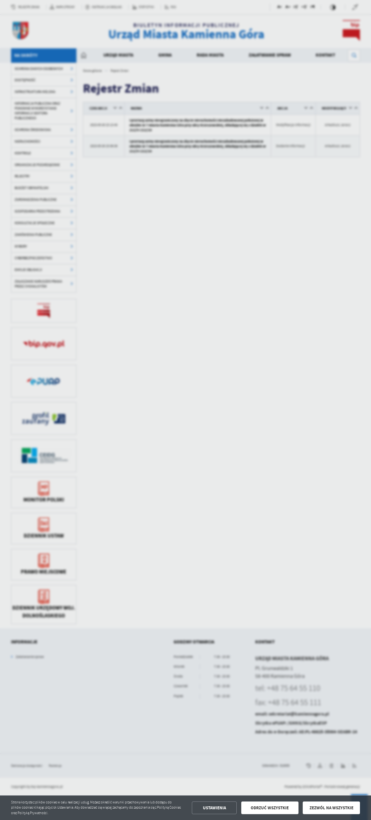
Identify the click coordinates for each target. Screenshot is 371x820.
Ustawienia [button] (214, 808)
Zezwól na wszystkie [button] (331, 808)
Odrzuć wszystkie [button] (270, 808)
